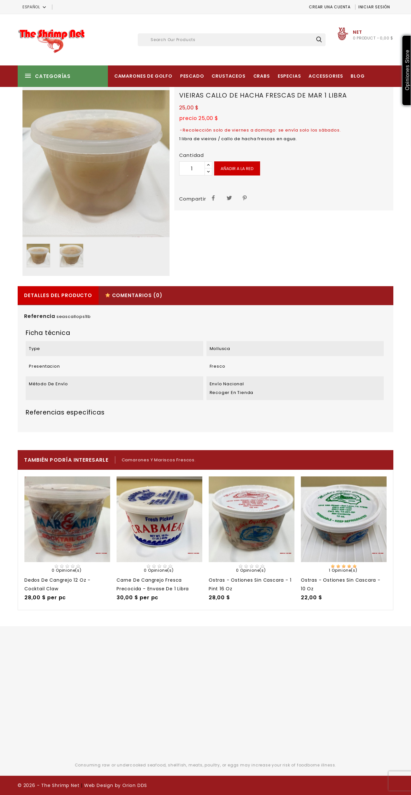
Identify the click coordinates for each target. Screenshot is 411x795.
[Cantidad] (192, 168)
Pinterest (245, 197)
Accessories (326, 76)
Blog (357, 76)
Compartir (213, 197)
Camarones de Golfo (143, 76)
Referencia (39, 316)
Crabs (261, 76)
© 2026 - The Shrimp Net (48, 785)
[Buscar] (232, 39)
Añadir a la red (237, 169)
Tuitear (229, 197)
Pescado (192, 76)
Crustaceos (228, 76)
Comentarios (133, 295)
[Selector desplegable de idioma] (35, 7)
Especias (289, 76)
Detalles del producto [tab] (58, 295)
